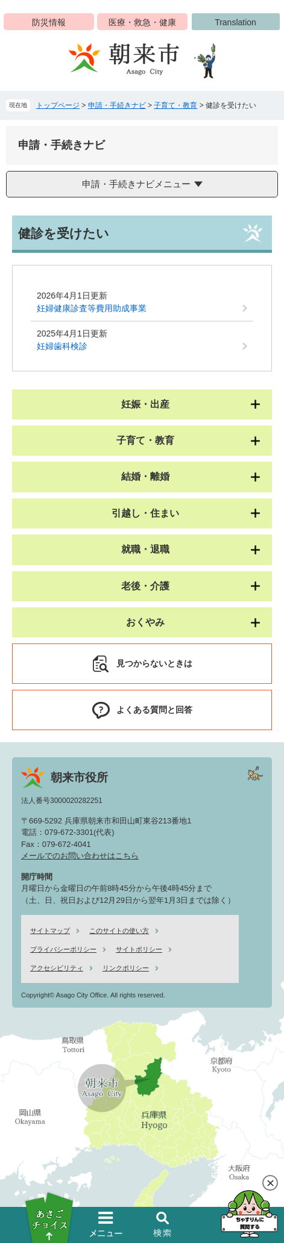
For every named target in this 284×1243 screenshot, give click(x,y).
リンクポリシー (126, 968)
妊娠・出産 (145, 404)
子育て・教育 (175, 105)
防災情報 (49, 22)
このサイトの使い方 (119, 930)
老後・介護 (145, 586)
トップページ (58, 105)
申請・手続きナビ (117, 105)
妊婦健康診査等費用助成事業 (92, 308)
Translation (235, 22)
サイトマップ (50, 930)
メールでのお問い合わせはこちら (80, 855)
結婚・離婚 (145, 476)
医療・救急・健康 (142, 22)
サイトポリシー (139, 949)
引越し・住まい (145, 513)
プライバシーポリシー (63, 949)
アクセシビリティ (56, 968)
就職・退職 (145, 549)
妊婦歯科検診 (62, 346)
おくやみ (145, 622)
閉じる (270, 1183)
